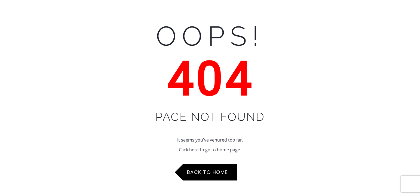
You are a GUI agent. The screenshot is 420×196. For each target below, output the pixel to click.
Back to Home (207, 172)
